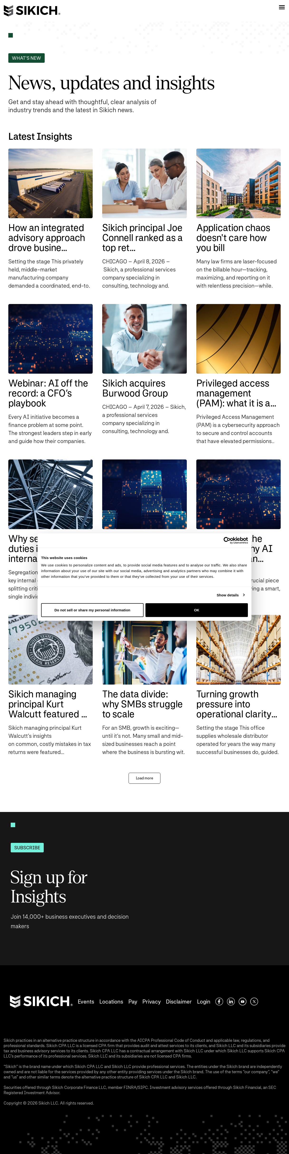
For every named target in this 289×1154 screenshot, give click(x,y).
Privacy (151, 1001)
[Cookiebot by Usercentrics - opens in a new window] (227, 540)
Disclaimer (179, 1001)
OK (196, 610)
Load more (144, 778)
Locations (111, 1001)
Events (86, 1001)
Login (203, 1001)
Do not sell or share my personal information (92, 610)
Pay (132, 1001)
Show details (228, 595)
